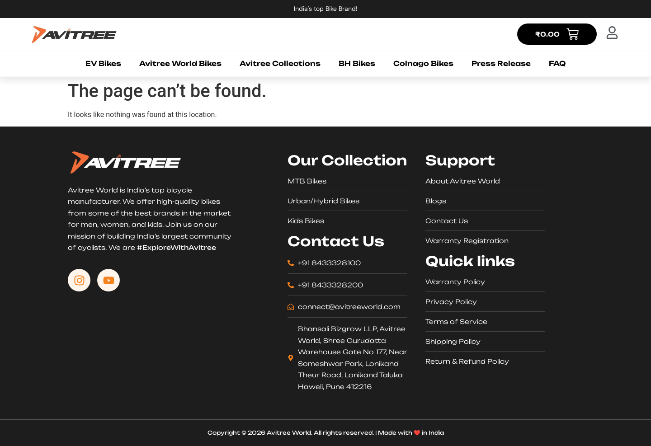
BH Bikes (357, 63)
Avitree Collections (280, 63)
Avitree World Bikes (180, 63)
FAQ (557, 63)
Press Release (501, 63)
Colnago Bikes (423, 63)
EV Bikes (103, 63)
